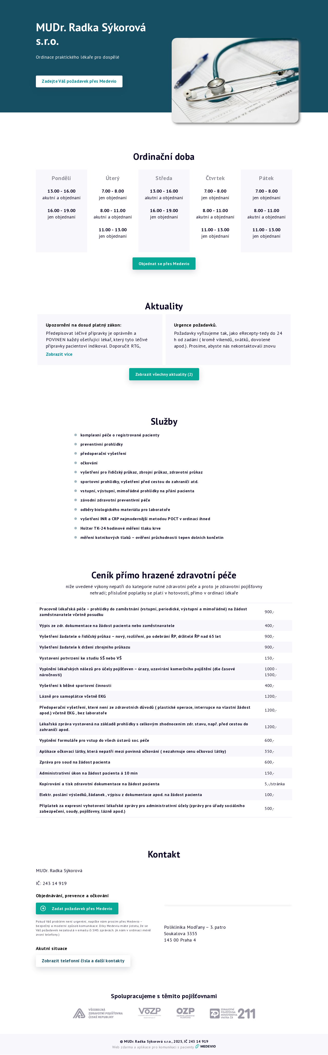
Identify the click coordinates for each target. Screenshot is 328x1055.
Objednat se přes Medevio (164, 263)
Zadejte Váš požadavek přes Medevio (81, 81)
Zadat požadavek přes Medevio (76, 909)
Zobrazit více (59, 354)
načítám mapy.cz (228, 892)
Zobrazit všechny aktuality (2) (164, 374)
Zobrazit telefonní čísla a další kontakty (85, 961)
